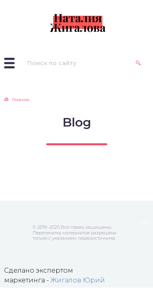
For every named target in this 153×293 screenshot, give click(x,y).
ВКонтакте (144, 223)
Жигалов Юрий (78, 280)
